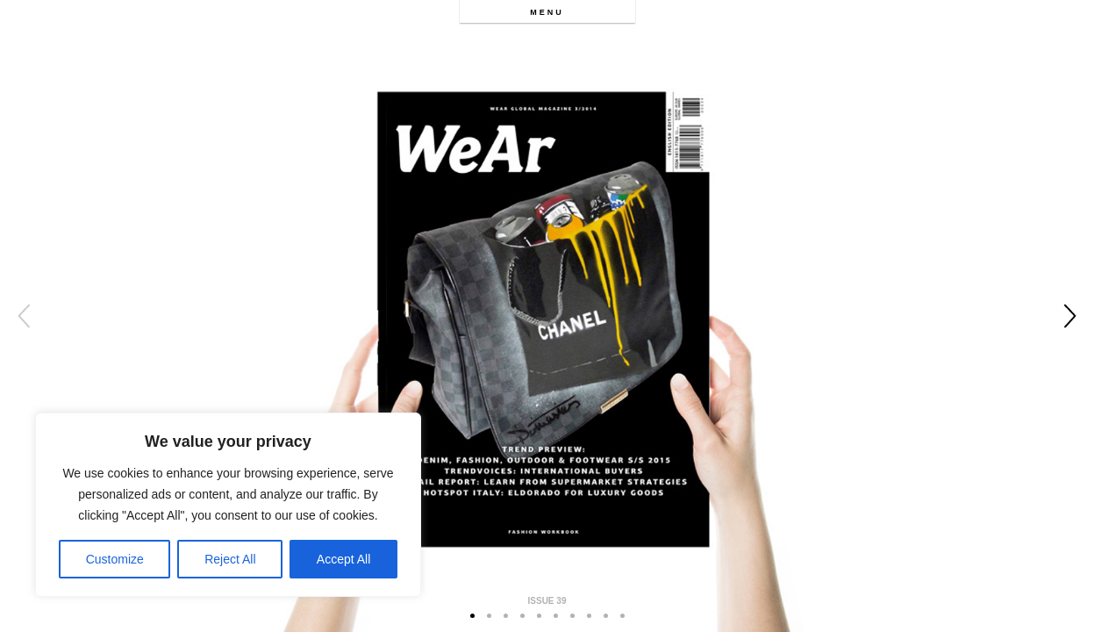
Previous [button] (24, 316)
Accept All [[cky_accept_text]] (343, 559)
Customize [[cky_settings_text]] (115, 559)
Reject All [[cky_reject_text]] (229, 559)
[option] (547, 316)
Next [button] (1070, 316)
